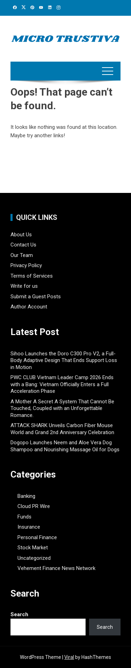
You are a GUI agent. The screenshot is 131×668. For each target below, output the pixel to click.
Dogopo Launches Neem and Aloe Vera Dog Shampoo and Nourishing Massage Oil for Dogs (64, 446)
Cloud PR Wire (33, 506)
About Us (21, 234)
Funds (24, 517)
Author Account (28, 307)
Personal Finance (37, 537)
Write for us (24, 286)
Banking (26, 496)
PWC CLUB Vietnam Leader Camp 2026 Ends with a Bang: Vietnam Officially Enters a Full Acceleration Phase (62, 384)
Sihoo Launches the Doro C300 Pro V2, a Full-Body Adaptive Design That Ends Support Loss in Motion (63, 360)
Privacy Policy (26, 265)
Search (19, 614)
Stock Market (32, 547)
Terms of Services (31, 276)
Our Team (21, 255)
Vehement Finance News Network (56, 568)
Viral (69, 657)
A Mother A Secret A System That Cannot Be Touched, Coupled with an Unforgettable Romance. (62, 408)
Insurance (28, 527)
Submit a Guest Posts (35, 296)
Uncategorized (34, 558)
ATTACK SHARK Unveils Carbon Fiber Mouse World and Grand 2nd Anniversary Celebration (62, 429)
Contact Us (23, 245)
